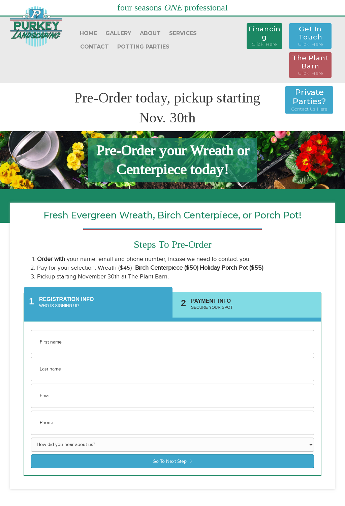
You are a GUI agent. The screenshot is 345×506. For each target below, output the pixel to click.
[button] (265, 36)
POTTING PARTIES (143, 46)
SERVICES (183, 33)
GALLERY (118, 33)
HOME (88, 33)
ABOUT (150, 33)
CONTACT (94, 46)
